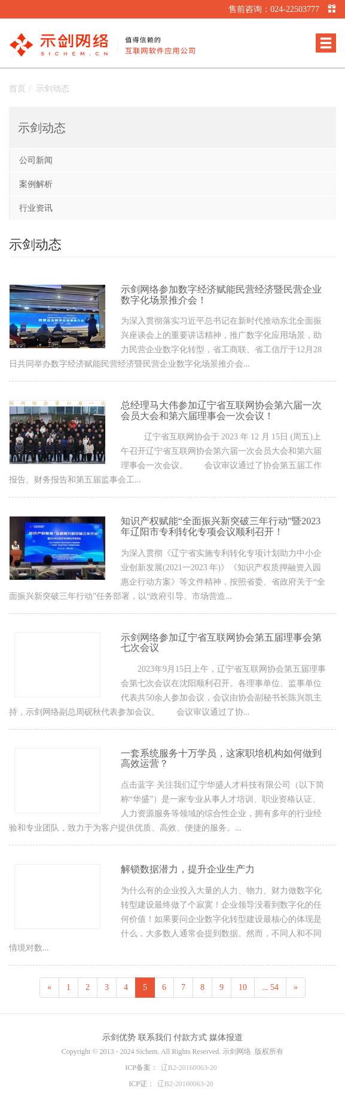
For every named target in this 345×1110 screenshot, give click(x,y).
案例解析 (36, 184)
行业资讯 (36, 208)
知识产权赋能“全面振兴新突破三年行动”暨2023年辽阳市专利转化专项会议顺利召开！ (220, 526)
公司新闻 (36, 160)
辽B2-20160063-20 (189, 1067)
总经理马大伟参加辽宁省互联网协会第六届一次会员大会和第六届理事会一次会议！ (221, 410)
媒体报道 (226, 1037)
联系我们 (155, 1037)
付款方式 (190, 1037)
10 (243, 987)
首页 (17, 88)
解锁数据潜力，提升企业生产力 (188, 869)
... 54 (270, 987)
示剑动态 (52, 88)
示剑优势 (119, 1037)
